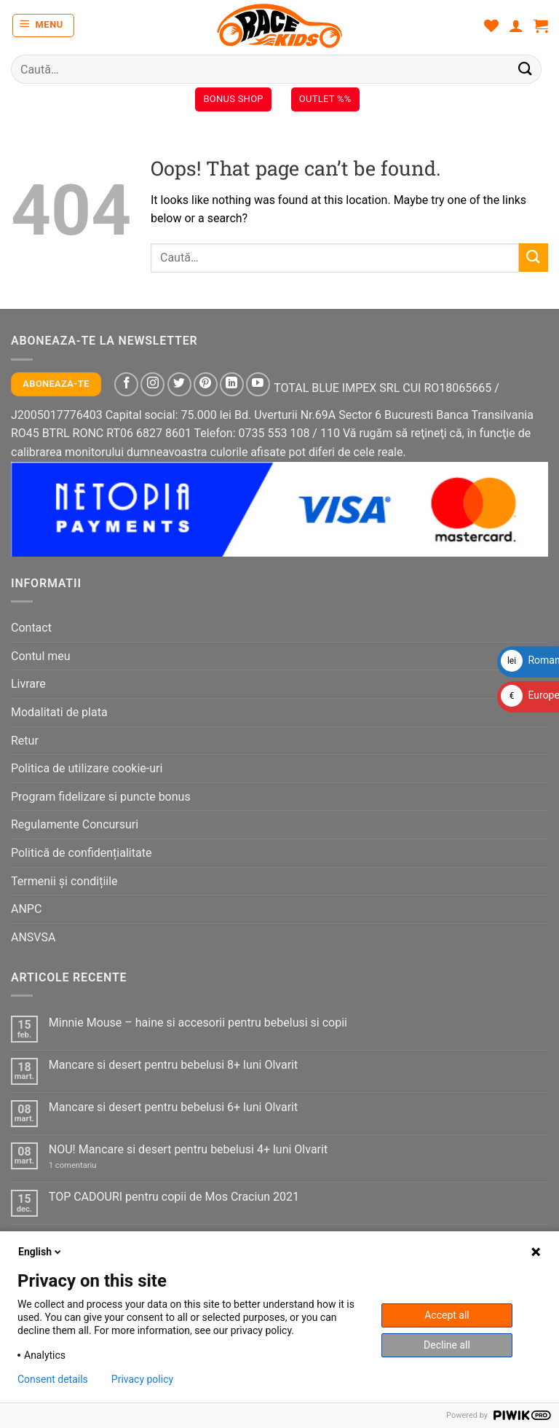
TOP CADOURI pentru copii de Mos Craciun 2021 (174, 1197)
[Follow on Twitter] (179, 384)
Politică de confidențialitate (81, 853)
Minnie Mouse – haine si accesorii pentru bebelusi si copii (198, 1022)
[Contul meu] (516, 25)
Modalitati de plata (59, 712)
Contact (31, 628)
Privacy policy (142, 1379)
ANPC (26, 909)
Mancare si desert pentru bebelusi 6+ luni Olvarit (173, 1107)
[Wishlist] (491, 25)
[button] (43, 25)
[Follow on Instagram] (152, 384)
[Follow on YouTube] (258, 384)
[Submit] (525, 69)
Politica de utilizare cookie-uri (86, 768)
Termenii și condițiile (64, 881)
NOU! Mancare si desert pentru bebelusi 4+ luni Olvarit (188, 1149)
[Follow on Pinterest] (206, 384)
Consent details (52, 1379)
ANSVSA (33, 937)
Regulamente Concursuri (74, 824)
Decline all (447, 1345)
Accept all (446, 1315)
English (40, 1252)
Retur (25, 741)
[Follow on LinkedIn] (232, 384)
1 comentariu (88, 1165)
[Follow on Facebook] (126, 384)
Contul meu (41, 656)
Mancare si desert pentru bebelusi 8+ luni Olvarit (173, 1065)
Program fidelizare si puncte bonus (101, 797)
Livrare (28, 684)
